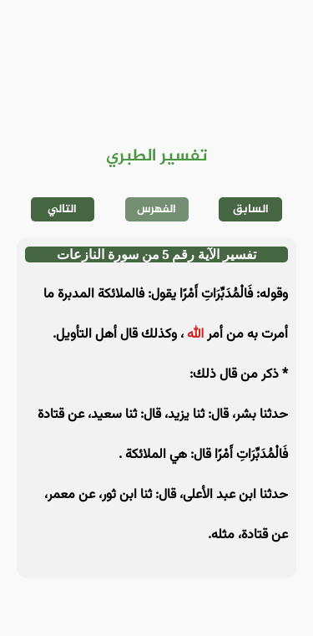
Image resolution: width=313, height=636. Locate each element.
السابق (251, 209)
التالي (62, 209)
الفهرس (156, 209)
